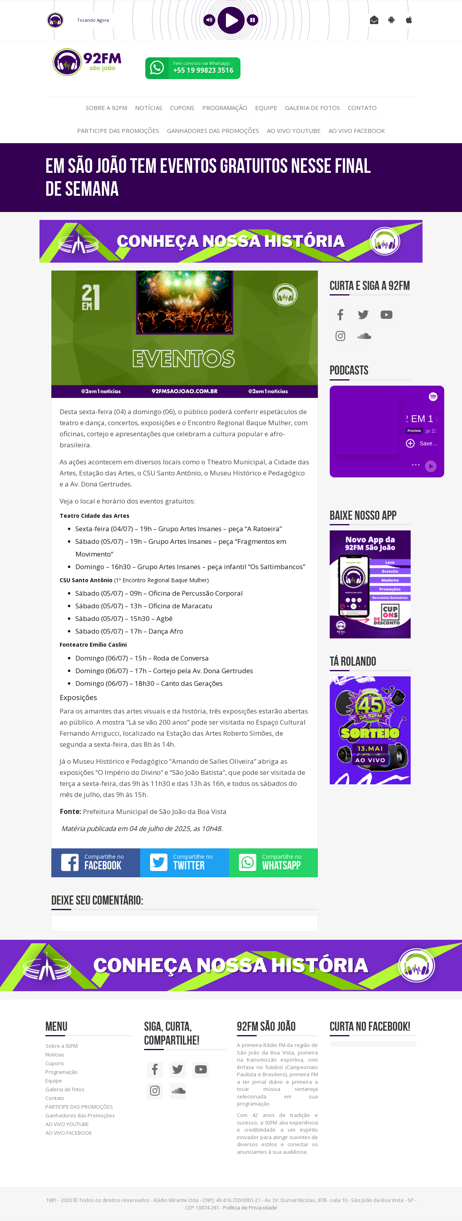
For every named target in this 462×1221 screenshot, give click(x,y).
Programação (224, 108)
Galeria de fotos (312, 108)
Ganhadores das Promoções (213, 130)
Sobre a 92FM (106, 108)
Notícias (148, 108)
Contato (362, 108)
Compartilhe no (95, 862)
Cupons (182, 108)
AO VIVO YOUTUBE (294, 130)
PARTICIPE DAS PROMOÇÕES (118, 130)
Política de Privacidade (250, 1207)
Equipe (266, 108)
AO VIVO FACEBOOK (357, 130)
